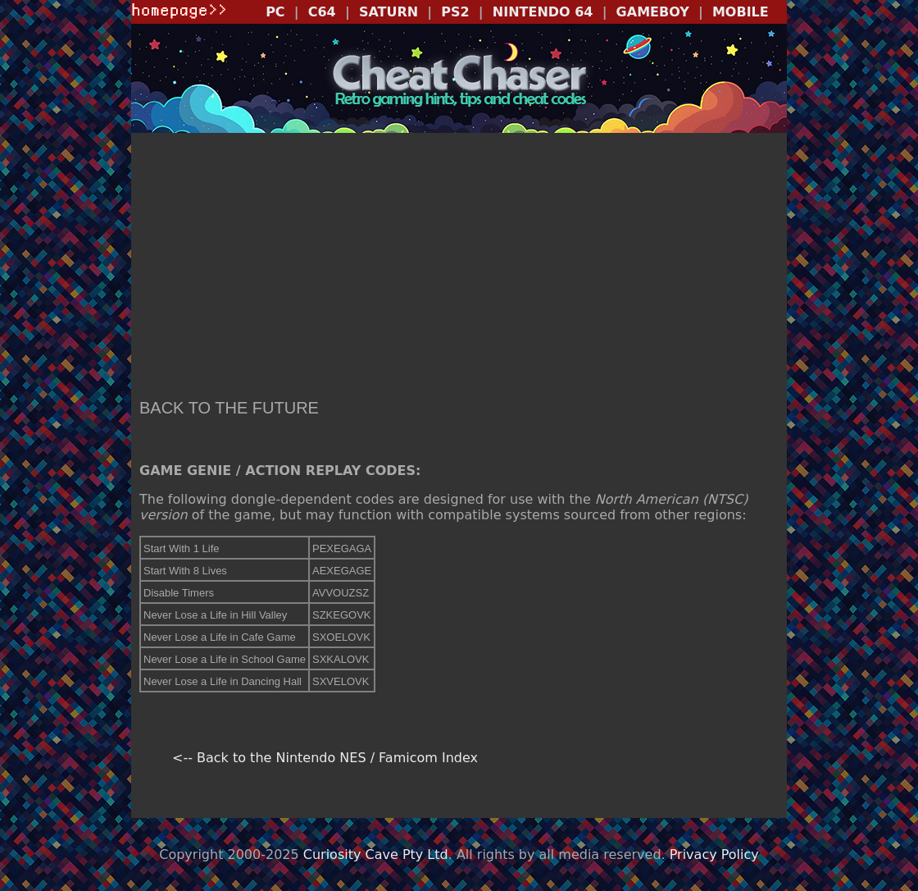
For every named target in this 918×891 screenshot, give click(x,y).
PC (275, 12)
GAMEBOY (652, 12)
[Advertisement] (459, 267)
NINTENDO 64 (543, 12)
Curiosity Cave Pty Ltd (375, 854)
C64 (322, 12)
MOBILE (740, 12)
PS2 (455, 12)
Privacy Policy (714, 854)
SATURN (388, 12)
